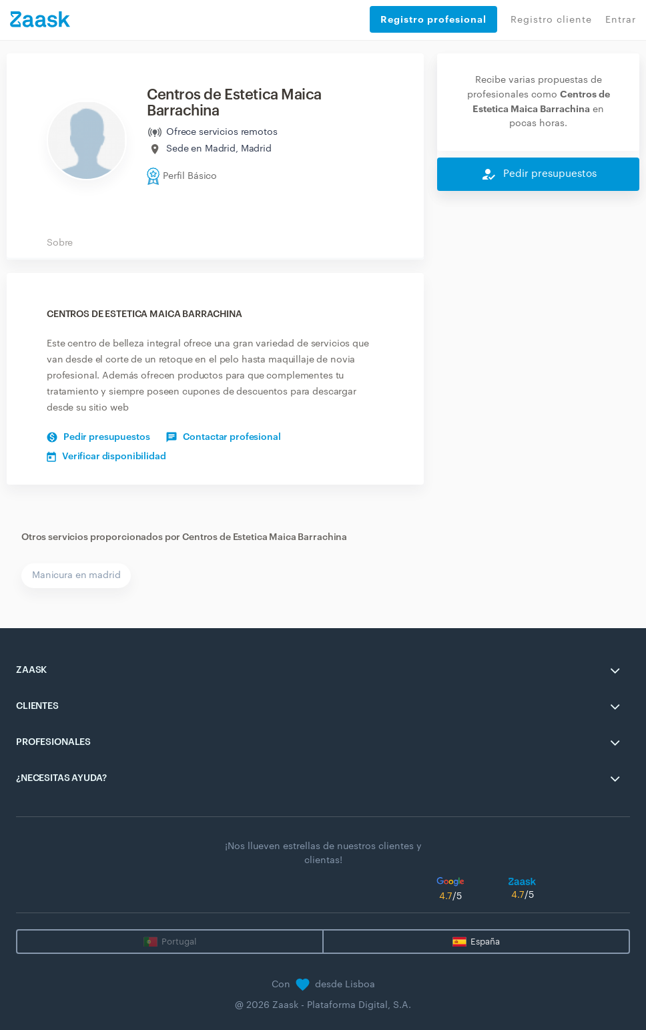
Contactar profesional (223, 437)
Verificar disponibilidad (106, 456)
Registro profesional (433, 19)
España (485, 941)
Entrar (620, 20)
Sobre (60, 243)
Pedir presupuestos (98, 437)
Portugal (179, 941)
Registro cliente (551, 20)
